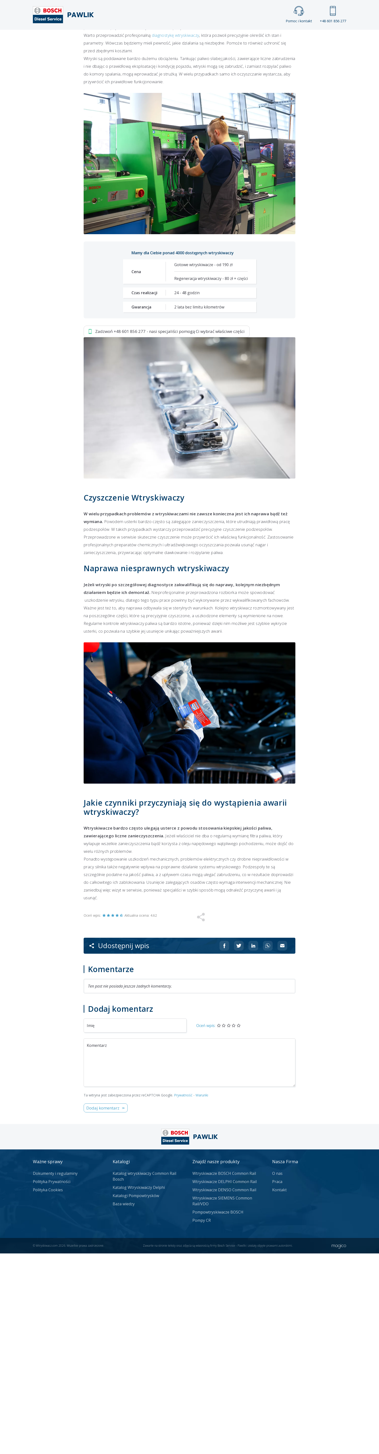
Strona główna (136, 38)
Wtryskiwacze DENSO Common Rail (224, 1390)
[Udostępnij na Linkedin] (253, 1146)
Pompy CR (201, 1421)
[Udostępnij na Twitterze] (239, 1146)
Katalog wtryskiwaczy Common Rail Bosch (144, 1376)
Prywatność (183, 1295)
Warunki (202, 1295)
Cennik (222, 38)
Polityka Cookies (48, 1390)
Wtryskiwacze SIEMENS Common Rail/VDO (222, 1401)
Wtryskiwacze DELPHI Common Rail (224, 1382)
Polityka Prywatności (51, 1382)
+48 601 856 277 (333, 14)
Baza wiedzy (124, 1404)
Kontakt (249, 38)
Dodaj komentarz (102, 1308)
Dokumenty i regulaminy (55, 1374)
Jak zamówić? (178, 180)
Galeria (171, 38)
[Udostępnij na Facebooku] (224, 1146)
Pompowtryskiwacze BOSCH (217, 1412)
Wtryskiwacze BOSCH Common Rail (224, 1374)
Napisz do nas (228, 180)
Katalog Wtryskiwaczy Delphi (139, 1388)
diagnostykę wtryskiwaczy (175, 236)
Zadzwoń (117, 181)
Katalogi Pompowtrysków (136, 1396)
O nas (277, 1374)
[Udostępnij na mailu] (282, 1146)
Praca (197, 38)
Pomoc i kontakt (299, 14)
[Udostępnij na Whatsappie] (268, 1146)
